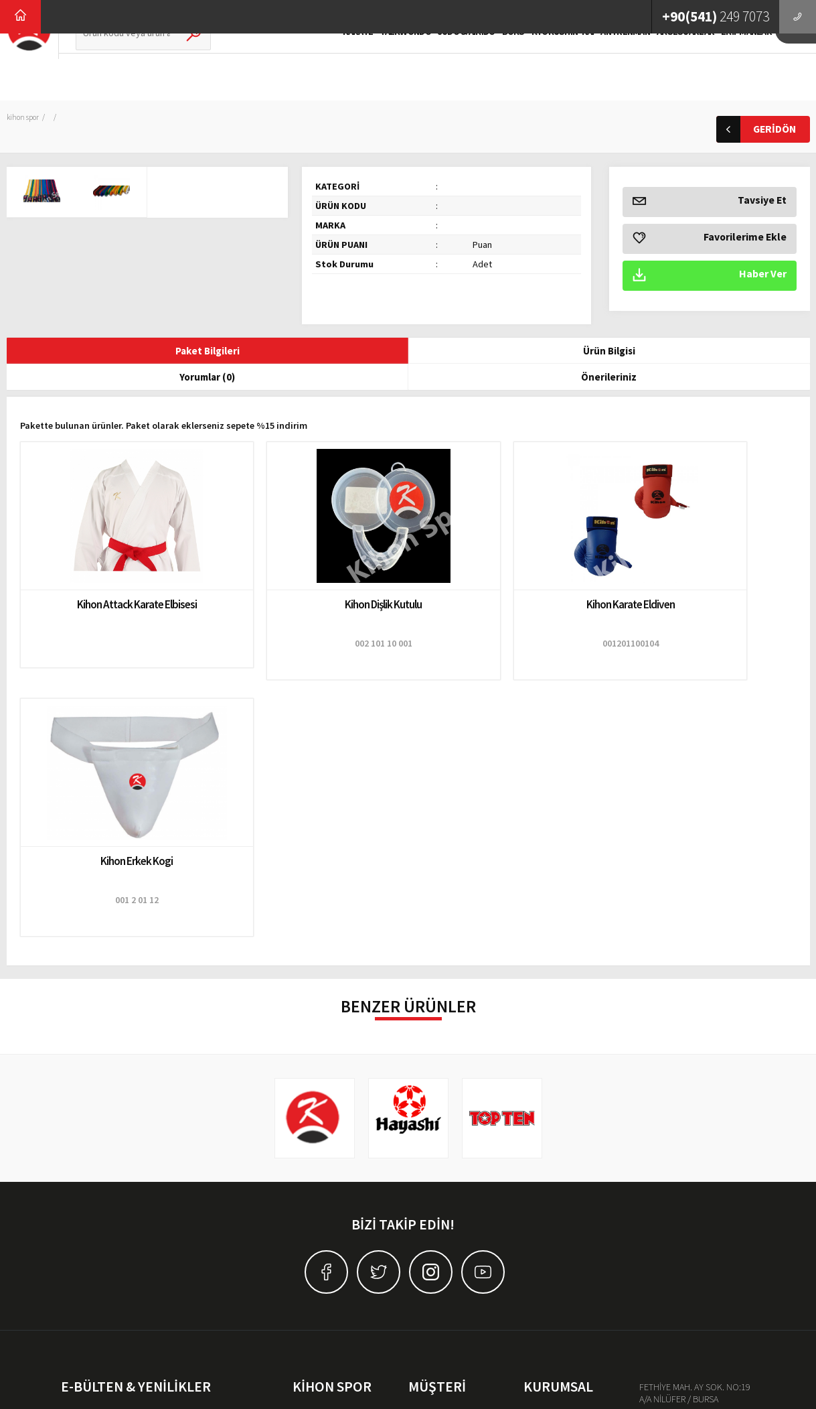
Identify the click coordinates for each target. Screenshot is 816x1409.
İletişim (536, 1201)
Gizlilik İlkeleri (434, 1163)
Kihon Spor (25, 117)
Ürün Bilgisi (247, 351)
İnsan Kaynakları (554, 1163)
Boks (303, 1219)
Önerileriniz (569, 351)
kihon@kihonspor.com (707, 1179)
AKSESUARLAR (660, 65)
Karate (305, 1144)
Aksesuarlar (315, 1257)
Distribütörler (548, 1219)
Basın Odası (546, 1182)
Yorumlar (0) (408, 351)
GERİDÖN (756, 129)
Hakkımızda (546, 1144)
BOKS (488, 65)
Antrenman (313, 1238)
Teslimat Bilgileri (439, 1144)
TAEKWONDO (381, 65)
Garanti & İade (435, 1219)
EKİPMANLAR (722, 65)
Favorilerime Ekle (710, 238)
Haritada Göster (695, 1203)
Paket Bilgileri (86, 351)
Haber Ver (710, 275)
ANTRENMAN (601, 65)
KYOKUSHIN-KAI (538, 65)
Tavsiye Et (710, 202)
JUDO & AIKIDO (442, 65)
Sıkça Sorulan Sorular (448, 1238)
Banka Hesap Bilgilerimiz (456, 1201)
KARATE (333, 65)
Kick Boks (312, 1201)
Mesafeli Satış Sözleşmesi (456, 1182)
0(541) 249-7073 (693, 1156)
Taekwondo (315, 1163)
